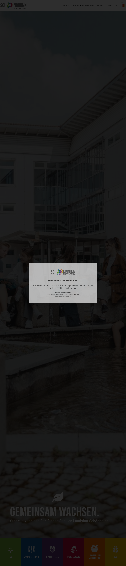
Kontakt (76, 5)
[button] (116, 5)
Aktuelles (66, 5)
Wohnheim (100, 5)
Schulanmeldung (88, 5)
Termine (109, 5)
